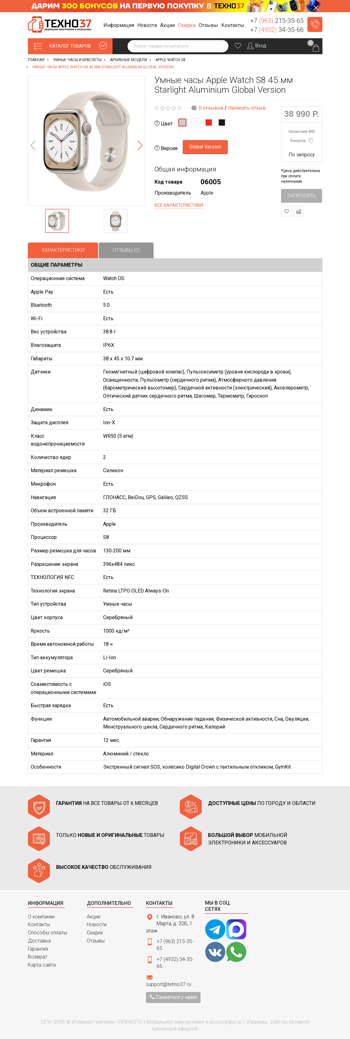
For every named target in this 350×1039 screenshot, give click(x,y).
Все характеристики (178, 205)
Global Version (205, 147)
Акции (93, 917)
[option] (86, 140)
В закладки (286, 211)
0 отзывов (211, 108)
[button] (119, 25)
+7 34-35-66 (277, 30)
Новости (97, 924)
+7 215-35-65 (277, 20)
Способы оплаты (47, 933)
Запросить (302, 196)
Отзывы (96, 941)
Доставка (39, 941)
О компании (41, 917)
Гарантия (38, 949)
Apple (207, 193)
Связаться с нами (173, 997)
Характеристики (63, 250)
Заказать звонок (314, 24)
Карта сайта (42, 965)
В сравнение (298, 211)
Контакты (39, 924)
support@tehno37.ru (168, 984)
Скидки (95, 933)
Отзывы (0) (126, 250)
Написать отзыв (247, 108)
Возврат (37, 957)
